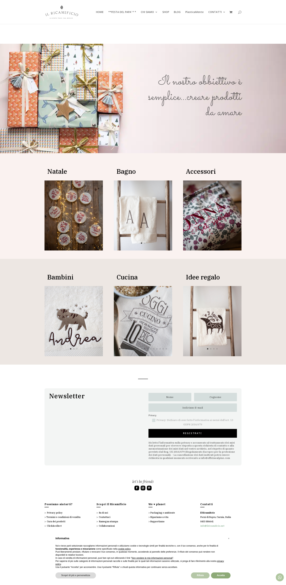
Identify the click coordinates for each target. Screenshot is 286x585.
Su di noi (103, 512)
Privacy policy (55, 512)
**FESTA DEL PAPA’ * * (122, 12)
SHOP (165, 12)
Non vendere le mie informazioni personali (152, 558)
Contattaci (104, 517)
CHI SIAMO (147, 12)
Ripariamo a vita (159, 517)
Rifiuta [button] (200, 575)
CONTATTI (215, 12)
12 (153, 348)
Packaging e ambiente (162, 512)
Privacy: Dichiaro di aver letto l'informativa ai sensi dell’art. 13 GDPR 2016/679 (192, 422)
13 (157, 348)
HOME (100, 12)
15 (163, 348)
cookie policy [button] (124, 549)
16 (166, 348)
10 (87, 243)
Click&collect (54, 525)
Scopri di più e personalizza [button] (75, 575)
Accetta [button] (221, 575)
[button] (229, 538)
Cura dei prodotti (56, 521)
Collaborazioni (107, 525)
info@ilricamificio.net (212, 525)
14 (160, 348)
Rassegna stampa (108, 521)
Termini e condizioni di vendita (63, 517)
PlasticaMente (194, 12)
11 (150, 348)
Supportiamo (157, 521)
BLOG (177, 12)
